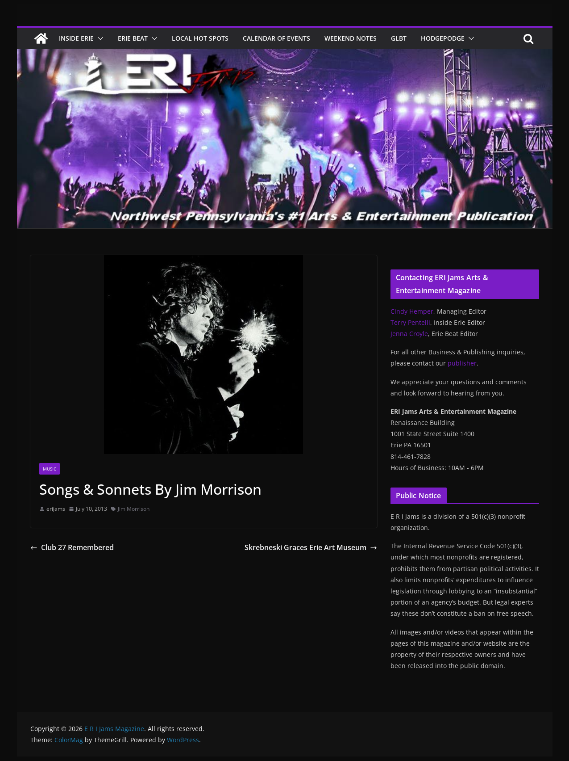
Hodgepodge (443, 38)
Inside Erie (76, 38)
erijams (55, 509)
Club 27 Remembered (72, 547)
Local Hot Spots (200, 38)
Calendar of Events (276, 38)
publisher (462, 363)
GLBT (399, 38)
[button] (99, 38)
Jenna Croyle (409, 333)
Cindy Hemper (411, 311)
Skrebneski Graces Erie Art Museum (311, 547)
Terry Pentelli (410, 322)
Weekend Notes (350, 38)
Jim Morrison (134, 509)
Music (49, 469)
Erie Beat (133, 38)
